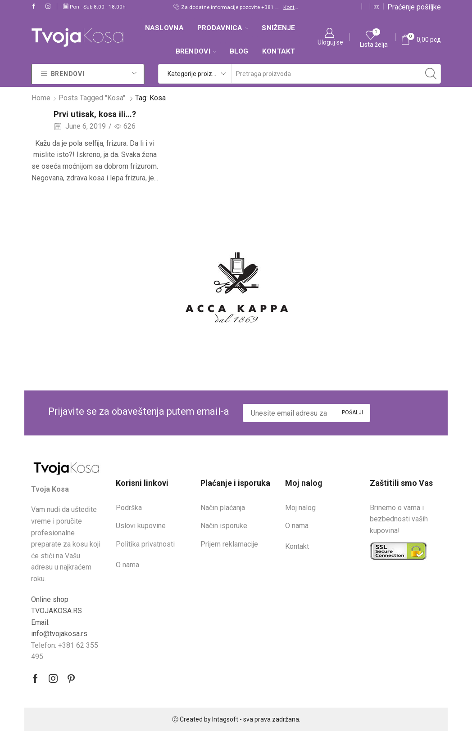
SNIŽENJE (278, 28)
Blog (239, 51)
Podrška (129, 507)
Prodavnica (223, 28)
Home (41, 98)
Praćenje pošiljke (414, 7)
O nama (127, 565)
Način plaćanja (222, 507)
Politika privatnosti (145, 544)
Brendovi (196, 51)
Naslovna (164, 28)
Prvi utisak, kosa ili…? (95, 114)
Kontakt (291, 7)
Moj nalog (300, 507)
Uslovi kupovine (141, 525)
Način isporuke (223, 525)
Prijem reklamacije (229, 544)
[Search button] (431, 73)
